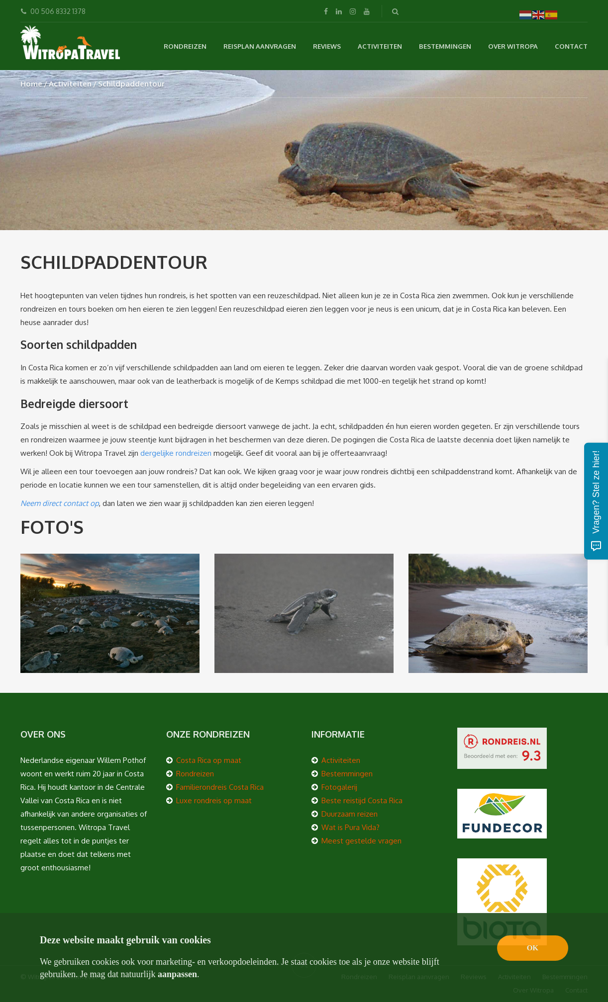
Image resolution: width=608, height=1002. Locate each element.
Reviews (327, 46)
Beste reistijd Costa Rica (362, 800)
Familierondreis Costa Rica (220, 787)
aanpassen (177, 974)
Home (31, 83)
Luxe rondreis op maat (214, 800)
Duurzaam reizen (349, 814)
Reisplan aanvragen (259, 46)
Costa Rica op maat (208, 760)
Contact (571, 46)
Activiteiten (380, 46)
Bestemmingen (445, 46)
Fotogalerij (339, 787)
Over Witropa (513, 46)
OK (532, 948)
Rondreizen (185, 46)
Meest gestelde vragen (361, 840)
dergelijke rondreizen (175, 453)
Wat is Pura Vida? (350, 827)
